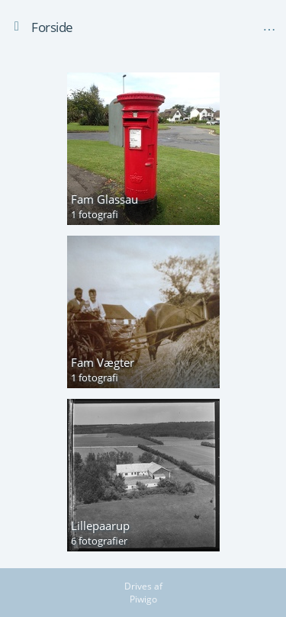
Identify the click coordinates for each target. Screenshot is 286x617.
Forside (52, 27)
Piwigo (143, 599)
